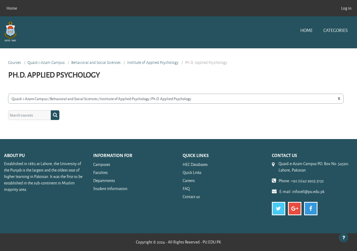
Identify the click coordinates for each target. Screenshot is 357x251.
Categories (335, 30)
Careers (189, 180)
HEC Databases (195, 164)
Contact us (191, 196)
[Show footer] (343, 237)
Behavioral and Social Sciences (96, 62)
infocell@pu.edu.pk (308, 191)
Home (306, 30)
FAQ (186, 188)
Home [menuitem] (11, 8)
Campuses (101, 164)
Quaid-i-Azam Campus (46, 62)
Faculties (100, 172)
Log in (346, 8)
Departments (104, 180)
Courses (14, 62)
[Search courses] (29, 115)
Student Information (110, 188)
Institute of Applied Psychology (153, 62)
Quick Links (192, 172)
